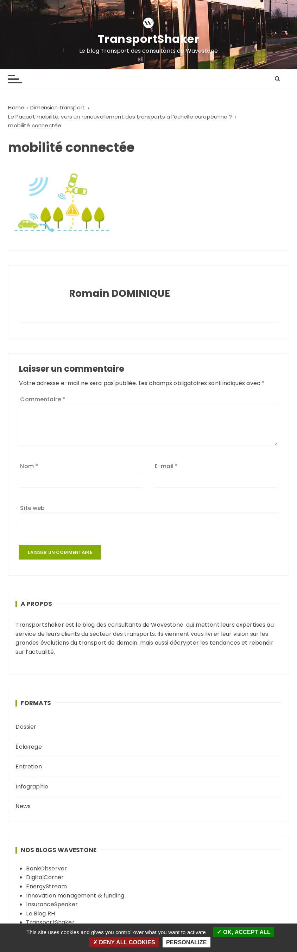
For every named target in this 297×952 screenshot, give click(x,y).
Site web (32, 508)
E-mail (166, 466)
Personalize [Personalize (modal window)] (186, 942)
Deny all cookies (124, 942)
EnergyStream (46, 886)
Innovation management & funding (75, 896)
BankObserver (46, 868)
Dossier (25, 727)
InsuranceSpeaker (51, 904)
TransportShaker (149, 39)
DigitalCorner (45, 877)
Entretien (28, 766)
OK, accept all (244, 932)
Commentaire (42, 399)
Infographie (31, 786)
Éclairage (28, 747)
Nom (29, 466)
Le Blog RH (40, 913)
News (23, 806)
